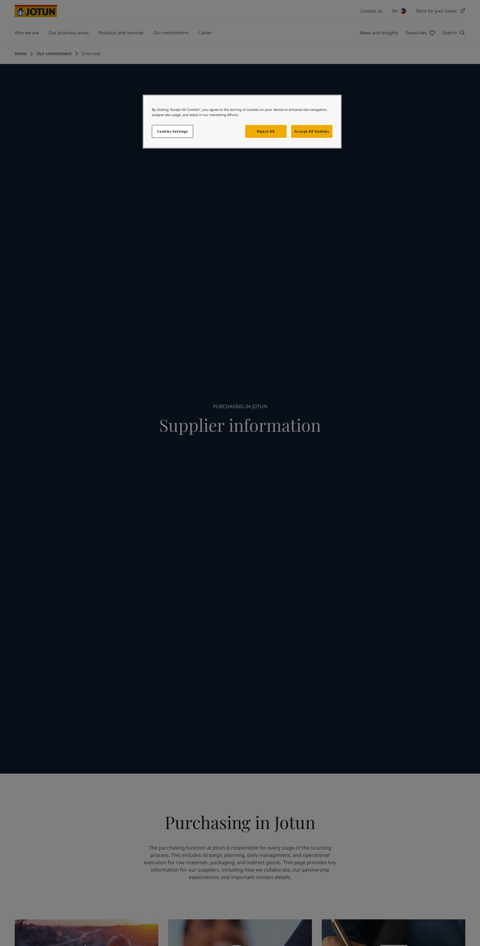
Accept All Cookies (311, 131)
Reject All (266, 131)
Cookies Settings (172, 131)
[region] (242, 122)
